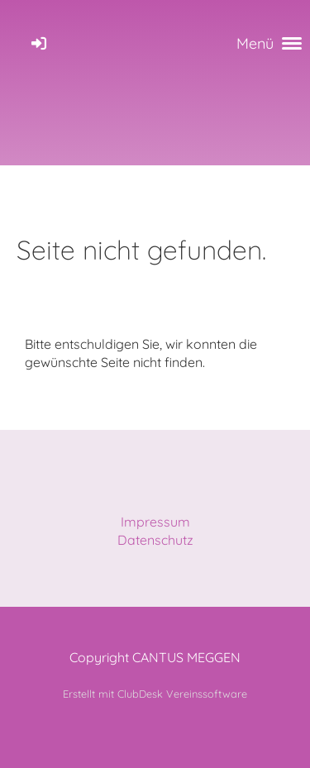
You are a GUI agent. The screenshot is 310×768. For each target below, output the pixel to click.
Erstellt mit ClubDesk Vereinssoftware (155, 693)
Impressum (155, 521)
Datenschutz (155, 540)
